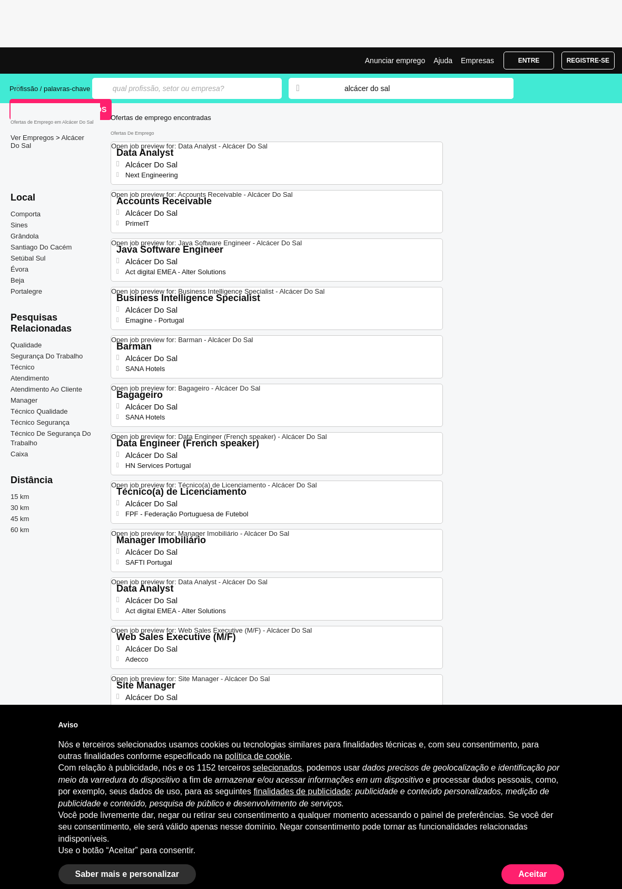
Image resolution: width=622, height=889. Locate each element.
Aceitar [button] (532, 874)
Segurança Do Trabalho (47, 356)
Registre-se (588, 60)
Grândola (24, 236)
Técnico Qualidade (39, 411)
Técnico (23, 367)
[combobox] (419, 88)
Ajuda (442, 60)
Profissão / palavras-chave (49, 89)
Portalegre (26, 291)
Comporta (26, 214)
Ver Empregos (33, 138)
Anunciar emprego (395, 60)
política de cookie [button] (257, 756)
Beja (17, 280)
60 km (20, 530)
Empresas (477, 60)
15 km (20, 497)
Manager (24, 400)
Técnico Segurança (40, 422)
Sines (19, 225)
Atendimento (30, 378)
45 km (20, 519)
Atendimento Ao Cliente (46, 389)
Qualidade (26, 345)
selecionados (277, 767)
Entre (529, 60)
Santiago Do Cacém (41, 247)
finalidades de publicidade (301, 791)
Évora (19, 269)
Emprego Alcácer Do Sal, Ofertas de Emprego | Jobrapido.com (48, 60)
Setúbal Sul (28, 258)
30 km (20, 508)
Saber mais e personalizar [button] (127, 874)
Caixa (19, 454)
